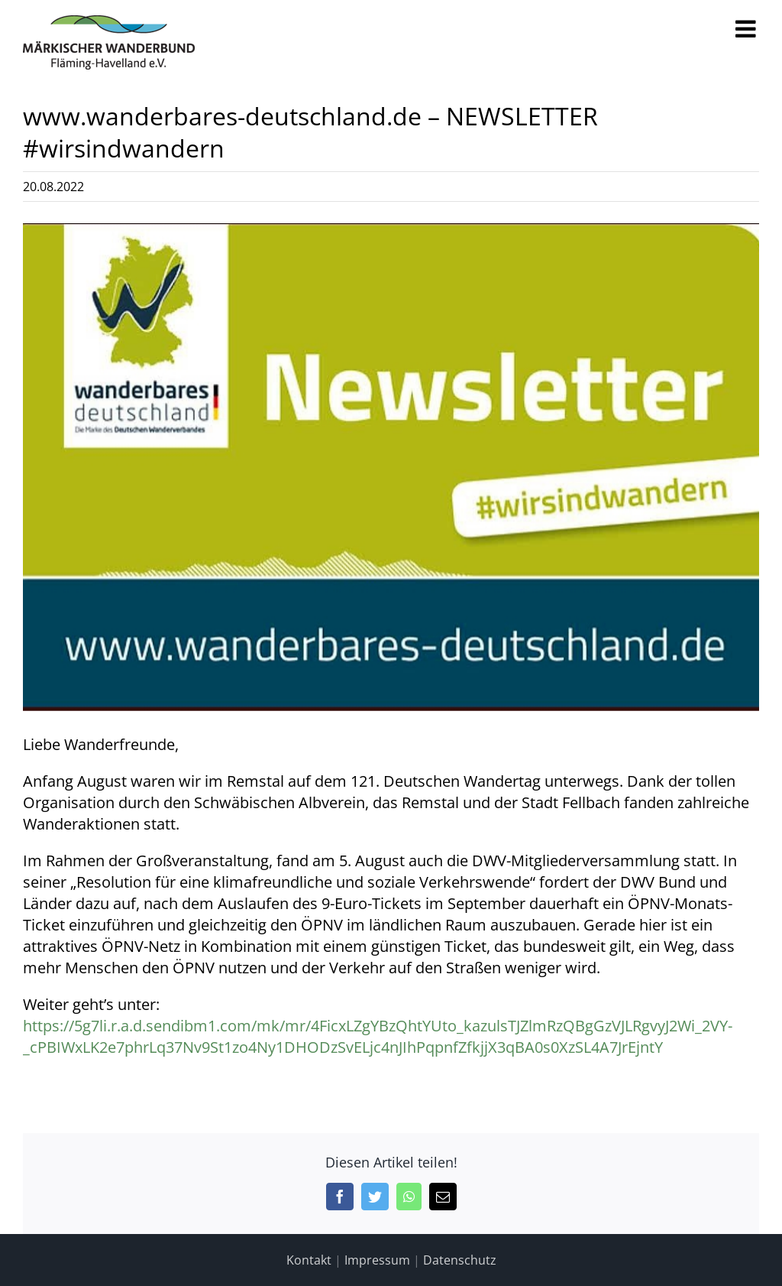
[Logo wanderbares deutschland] (391, 466)
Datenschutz (459, 1260)
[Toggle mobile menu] (747, 29)
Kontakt (308, 1260)
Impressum (377, 1260)
